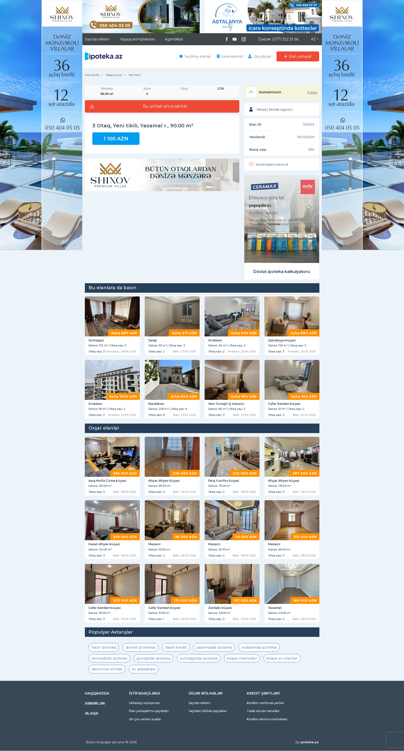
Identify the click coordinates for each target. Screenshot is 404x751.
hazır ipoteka (103, 647)
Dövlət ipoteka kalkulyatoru (281, 271)
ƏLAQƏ (91, 713)
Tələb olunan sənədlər (263, 711)
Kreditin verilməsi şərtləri (265, 703)
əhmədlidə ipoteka (109, 658)
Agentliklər (174, 39)
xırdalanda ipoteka (259, 647)
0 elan (312, 92)
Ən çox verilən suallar (145, 719)
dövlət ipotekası (141, 647)
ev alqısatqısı (144, 669)
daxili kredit (176, 647)
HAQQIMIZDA (97, 693)
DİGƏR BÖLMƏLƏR (206, 693)
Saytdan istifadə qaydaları (208, 711)
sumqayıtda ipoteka (199, 658)
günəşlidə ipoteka (153, 658)
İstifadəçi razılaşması (144, 703)
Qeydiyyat (262, 56)
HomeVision (270, 92)
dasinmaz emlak (107, 669)
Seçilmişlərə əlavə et (272, 164)
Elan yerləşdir (300, 56)
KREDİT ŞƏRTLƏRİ (263, 693)
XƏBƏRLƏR (95, 703)
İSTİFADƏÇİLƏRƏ (144, 693)
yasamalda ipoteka (214, 647)
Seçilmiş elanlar (197, 56)
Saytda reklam (97, 39)
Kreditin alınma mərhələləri (267, 719)
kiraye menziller (242, 658)
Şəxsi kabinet (232, 56)
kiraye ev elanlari (282, 658)
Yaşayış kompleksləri (137, 39)
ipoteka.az (309, 743)
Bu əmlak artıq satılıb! (165, 106)
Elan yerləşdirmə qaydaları (149, 711)
